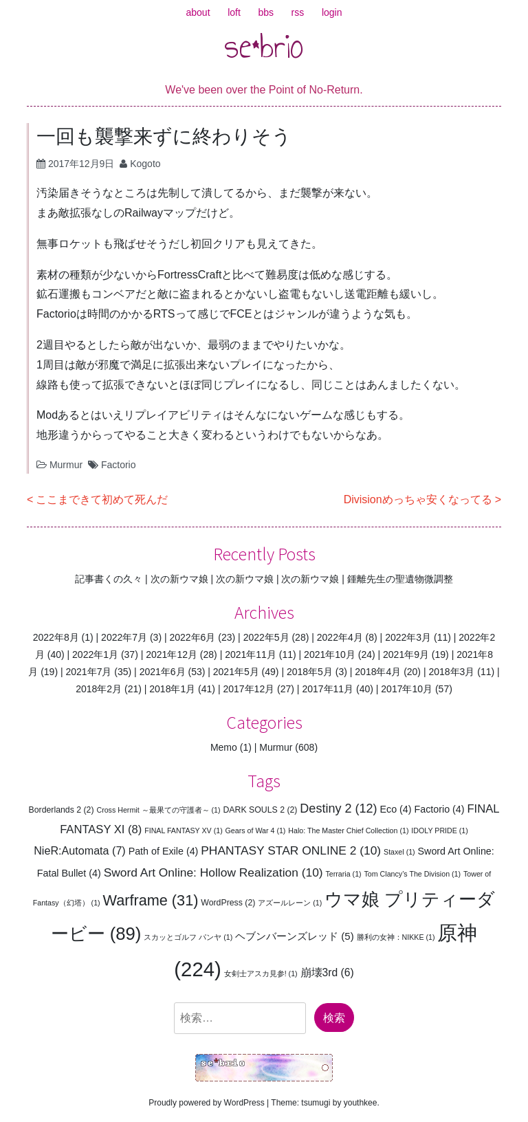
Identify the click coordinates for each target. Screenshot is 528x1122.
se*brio (264, 46)
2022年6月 (192, 637)
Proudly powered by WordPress (206, 1103)
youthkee (360, 1103)
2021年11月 (250, 654)
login (332, 12)
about (198, 12)
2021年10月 (329, 654)
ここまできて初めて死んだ (102, 499)
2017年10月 (406, 688)
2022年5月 (266, 637)
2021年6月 (163, 671)
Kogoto (145, 163)
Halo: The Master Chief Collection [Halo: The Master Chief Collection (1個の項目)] (348, 830)
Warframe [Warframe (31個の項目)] (151, 900)
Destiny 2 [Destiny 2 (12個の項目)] (338, 808)
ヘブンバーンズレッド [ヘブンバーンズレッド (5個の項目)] (294, 936)
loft (234, 12)
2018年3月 (451, 671)
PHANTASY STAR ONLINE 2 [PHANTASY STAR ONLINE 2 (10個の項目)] (291, 850)
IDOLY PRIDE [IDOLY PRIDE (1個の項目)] (439, 830)
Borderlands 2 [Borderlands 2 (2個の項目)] (61, 810)
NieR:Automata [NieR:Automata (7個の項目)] (80, 850)
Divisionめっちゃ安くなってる (418, 499)
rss (298, 12)
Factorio (118, 464)
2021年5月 (236, 671)
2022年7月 (124, 637)
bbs (266, 12)
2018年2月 (99, 688)
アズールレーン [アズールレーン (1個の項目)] (290, 903)
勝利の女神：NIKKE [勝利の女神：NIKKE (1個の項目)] (396, 937)
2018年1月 (172, 688)
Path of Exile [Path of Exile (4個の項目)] (164, 851)
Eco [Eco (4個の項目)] (395, 809)
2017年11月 (327, 688)
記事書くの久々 (108, 578)
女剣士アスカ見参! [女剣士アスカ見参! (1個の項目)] (261, 973)
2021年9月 (406, 654)
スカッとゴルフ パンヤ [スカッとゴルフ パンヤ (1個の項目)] (188, 937)
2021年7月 (88, 671)
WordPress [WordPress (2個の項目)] (228, 903)
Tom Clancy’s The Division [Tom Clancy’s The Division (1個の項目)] (412, 874)
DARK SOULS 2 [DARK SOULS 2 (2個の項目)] (260, 810)
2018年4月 (378, 671)
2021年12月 (171, 654)
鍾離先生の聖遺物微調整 (400, 578)
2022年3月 (408, 637)
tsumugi (315, 1103)
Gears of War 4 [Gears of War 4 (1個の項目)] (256, 830)
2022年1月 (95, 654)
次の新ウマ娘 (179, 578)
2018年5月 (310, 671)
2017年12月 (248, 688)
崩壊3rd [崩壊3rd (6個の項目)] (327, 972)
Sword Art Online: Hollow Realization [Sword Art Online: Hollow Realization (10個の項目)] (213, 872)
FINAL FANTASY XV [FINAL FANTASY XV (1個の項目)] (183, 830)
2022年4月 (340, 637)
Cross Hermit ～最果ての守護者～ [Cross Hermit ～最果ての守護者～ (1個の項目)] (158, 810)
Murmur (66, 464)
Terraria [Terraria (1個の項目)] (344, 874)
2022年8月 (56, 637)
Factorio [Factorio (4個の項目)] (439, 809)
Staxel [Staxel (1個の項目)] (399, 852)
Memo (223, 747)
